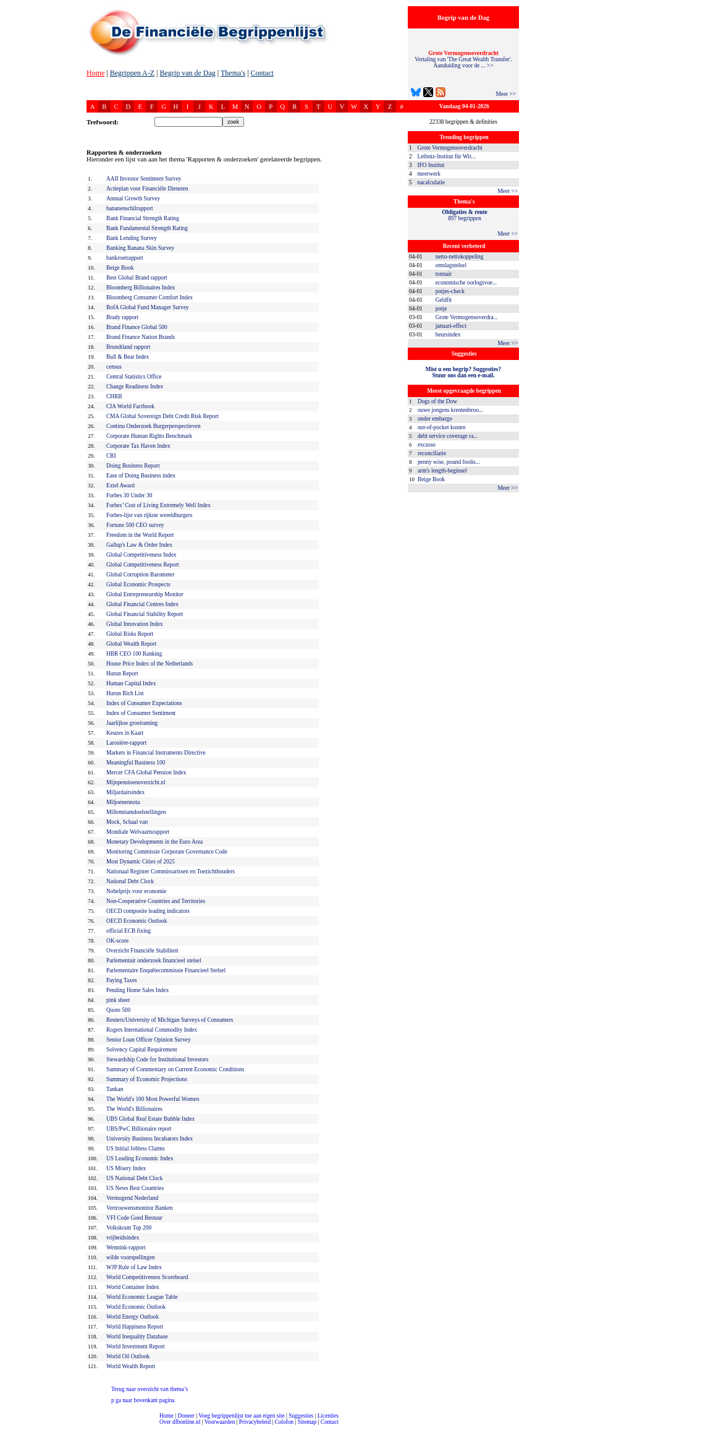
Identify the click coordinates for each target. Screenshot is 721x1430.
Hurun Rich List (125, 693)
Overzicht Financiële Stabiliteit (142, 951)
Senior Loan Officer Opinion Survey (148, 1040)
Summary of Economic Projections (146, 1079)
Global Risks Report (129, 634)
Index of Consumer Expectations (144, 703)
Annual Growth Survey (133, 198)
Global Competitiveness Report (142, 565)
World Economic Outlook (136, 1307)
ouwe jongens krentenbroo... (450, 410)
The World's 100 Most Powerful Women (152, 1099)
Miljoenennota (123, 802)
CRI (111, 456)
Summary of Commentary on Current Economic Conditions (175, 1069)
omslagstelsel (451, 265)
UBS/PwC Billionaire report (139, 1129)
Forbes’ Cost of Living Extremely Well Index (158, 505)
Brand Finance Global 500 (136, 327)
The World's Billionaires (134, 1109)
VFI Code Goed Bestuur (134, 1218)
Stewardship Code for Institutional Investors (157, 1059)
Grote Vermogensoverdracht (450, 148)
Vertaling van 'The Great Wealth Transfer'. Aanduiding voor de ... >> (463, 59)
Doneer (185, 1416)
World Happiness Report (134, 1327)
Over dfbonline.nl (179, 1422)
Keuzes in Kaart (124, 733)
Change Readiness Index (134, 386)
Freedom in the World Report (140, 535)
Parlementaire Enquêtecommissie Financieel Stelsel (166, 970)
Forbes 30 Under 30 (129, 495)
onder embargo (435, 419)
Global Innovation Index (134, 624)
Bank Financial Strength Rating (142, 218)
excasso (427, 445)
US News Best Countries (135, 1188)
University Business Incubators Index (149, 1139)
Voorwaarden (219, 1422)
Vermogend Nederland (132, 1198)
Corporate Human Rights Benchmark (149, 436)
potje (441, 309)
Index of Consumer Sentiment (140, 713)
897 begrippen (464, 215)
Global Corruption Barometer (140, 575)
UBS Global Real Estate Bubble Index (150, 1119)
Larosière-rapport (126, 743)
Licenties (328, 1416)
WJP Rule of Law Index (134, 1267)
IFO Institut (431, 165)
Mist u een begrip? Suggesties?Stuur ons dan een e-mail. (463, 372)
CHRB (114, 396)
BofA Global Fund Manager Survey (147, 307)
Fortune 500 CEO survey (135, 525)
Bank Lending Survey (131, 238)
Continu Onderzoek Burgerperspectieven (153, 426)
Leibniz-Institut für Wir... (447, 156)
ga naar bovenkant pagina (143, 1400)
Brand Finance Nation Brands (140, 337)
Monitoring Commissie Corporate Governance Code (166, 852)
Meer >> (505, 94)
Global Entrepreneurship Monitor (144, 594)
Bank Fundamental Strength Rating (147, 228)
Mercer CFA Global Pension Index (146, 772)
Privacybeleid (255, 1422)
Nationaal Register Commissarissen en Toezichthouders (170, 871)
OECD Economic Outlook (136, 921)
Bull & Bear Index (127, 357)
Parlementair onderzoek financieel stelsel (153, 960)
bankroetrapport (124, 258)
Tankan (114, 1089)
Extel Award (120, 485)
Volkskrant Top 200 (128, 1228)
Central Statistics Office (133, 377)
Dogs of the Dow (437, 401)
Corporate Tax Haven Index (138, 446)
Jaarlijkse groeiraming (132, 723)
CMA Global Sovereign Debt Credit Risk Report (162, 416)
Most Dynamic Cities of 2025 (140, 861)
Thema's (233, 73)
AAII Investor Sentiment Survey (144, 179)
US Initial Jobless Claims (135, 1148)
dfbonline (709, 1426)
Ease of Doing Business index (140, 476)
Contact (262, 73)
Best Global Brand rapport (136, 278)
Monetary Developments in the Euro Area (154, 842)
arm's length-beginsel (442, 471)
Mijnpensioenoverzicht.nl (136, 782)
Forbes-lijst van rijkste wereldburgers (149, 515)
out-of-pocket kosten (441, 427)
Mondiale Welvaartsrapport (137, 832)
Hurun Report (122, 673)
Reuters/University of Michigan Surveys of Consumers (169, 1020)
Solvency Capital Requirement (141, 1050)
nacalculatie (431, 182)
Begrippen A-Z (132, 73)
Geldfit (444, 300)
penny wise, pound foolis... (449, 462)
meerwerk (429, 174)
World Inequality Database (137, 1337)
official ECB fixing (128, 931)
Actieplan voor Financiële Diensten (147, 189)
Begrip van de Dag (187, 73)
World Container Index (132, 1287)
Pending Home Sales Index (137, 990)
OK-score (117, 941)
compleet (6, 1426)
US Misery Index (126, 1168)
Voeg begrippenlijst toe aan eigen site (241, 1416)
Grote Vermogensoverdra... (467, 317)
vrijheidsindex (122, 1238)
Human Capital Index (131, 683)
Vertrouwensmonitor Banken (139, 1208)
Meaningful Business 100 (135, 763)
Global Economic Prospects (138, 584)
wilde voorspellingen (130, 1257)
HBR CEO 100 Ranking (134, 654)
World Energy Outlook (132, 1317)
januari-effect (451, 326)
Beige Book (431, 479)
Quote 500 (118, 1010)
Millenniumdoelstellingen (136, 812)
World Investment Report (135, 1346)
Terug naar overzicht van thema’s (149, 1389)
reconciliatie (432, 453)
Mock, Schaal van (127, 822)
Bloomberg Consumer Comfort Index (149, 297)
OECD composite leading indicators (148, 911)
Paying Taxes (121, 980)
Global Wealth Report (131, 644)
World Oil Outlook (128, 1356)
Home (95, 73)
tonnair (444, 274)
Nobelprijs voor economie (136, 891)
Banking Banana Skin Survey (140, 248)
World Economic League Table (142, 1297)
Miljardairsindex (125, 792)
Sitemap (307, 1422)
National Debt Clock (130, 881)
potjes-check (450, 291)
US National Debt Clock (134, 1178)
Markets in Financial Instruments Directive (156, 753)
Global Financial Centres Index (142, 604)
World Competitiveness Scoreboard (147, 1277)
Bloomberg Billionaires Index (140, 288)
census (114, 367)
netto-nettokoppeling (460, 257)
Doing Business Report (133, 466)
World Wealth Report (130, 1366)
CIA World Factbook (130, 406)
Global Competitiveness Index (141, 555)
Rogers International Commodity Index (151, 1030)
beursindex (448, 335)
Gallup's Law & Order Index (139, 545)
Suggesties (301, 1416)
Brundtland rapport (128, 347)
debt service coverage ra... (448, 436)
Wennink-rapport (126, 1247)
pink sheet (118, 1000)
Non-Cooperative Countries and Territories (155, 901)
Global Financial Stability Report (144, 614)
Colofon (284, 1422)
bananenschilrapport (129, 208)
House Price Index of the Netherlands (149, 664)
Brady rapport (122, 317)
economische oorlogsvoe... (466, 283)
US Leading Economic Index (140, 1158)
